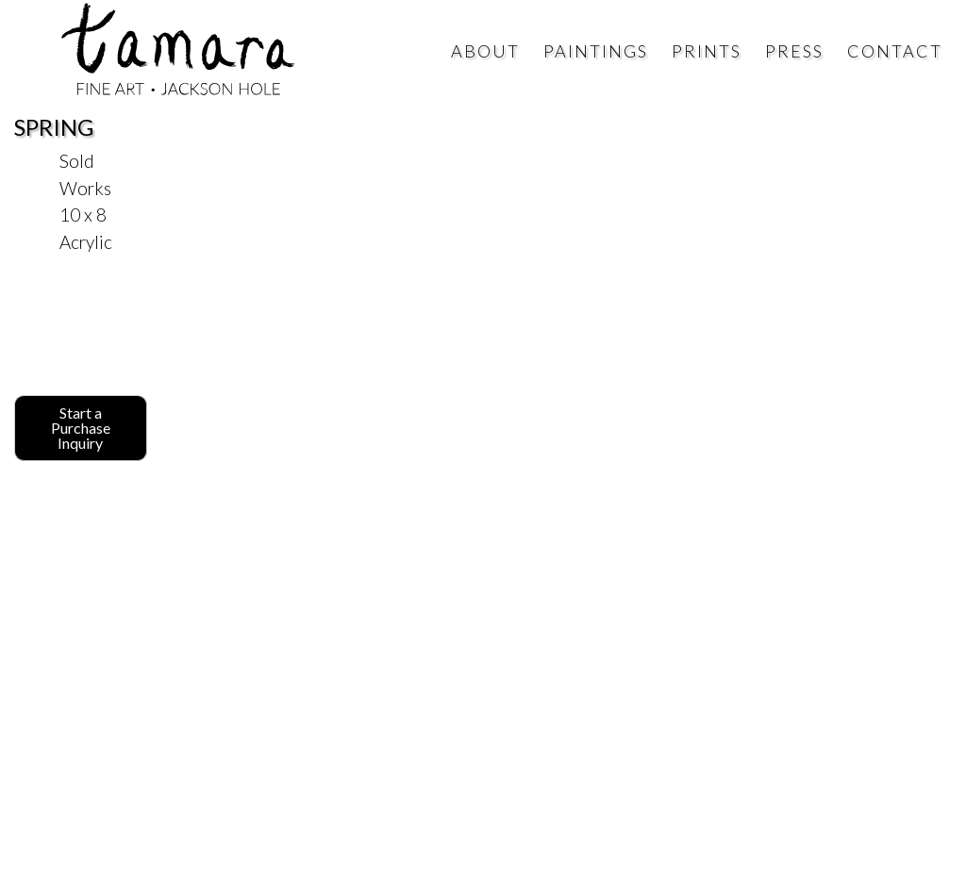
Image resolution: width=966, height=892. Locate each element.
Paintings (595, 51)
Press (794, 51)
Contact (894, 51)
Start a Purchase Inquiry (80, 428)
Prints (706, 51)
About (485, 51)
